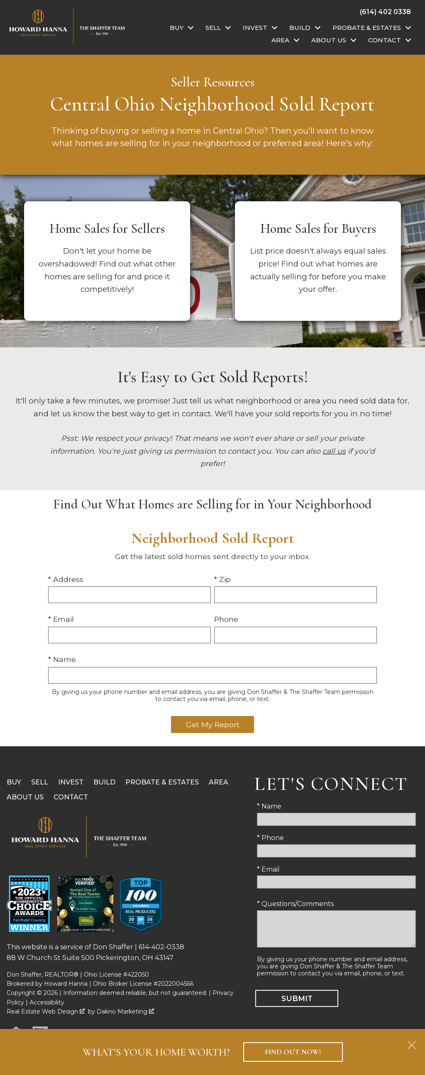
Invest (70, 782)
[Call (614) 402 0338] (385, 12)
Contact (71, 797)
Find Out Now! (293, 1052)
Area (218, 782)
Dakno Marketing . (126, 1011)
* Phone (270, 838)
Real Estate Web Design (46, 1011)
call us (334, 451)
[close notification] (411, 1042)
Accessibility (46, 1002)
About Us (25, 797)
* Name (62, 659)
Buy (14, 782)
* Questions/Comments (295, 904)
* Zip (222, 579)
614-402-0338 (161, 947)
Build (104, 782)
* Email (61, 619)
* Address (65, 579)
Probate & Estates (162, 782)
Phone (226, 619)
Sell (39, 782)
